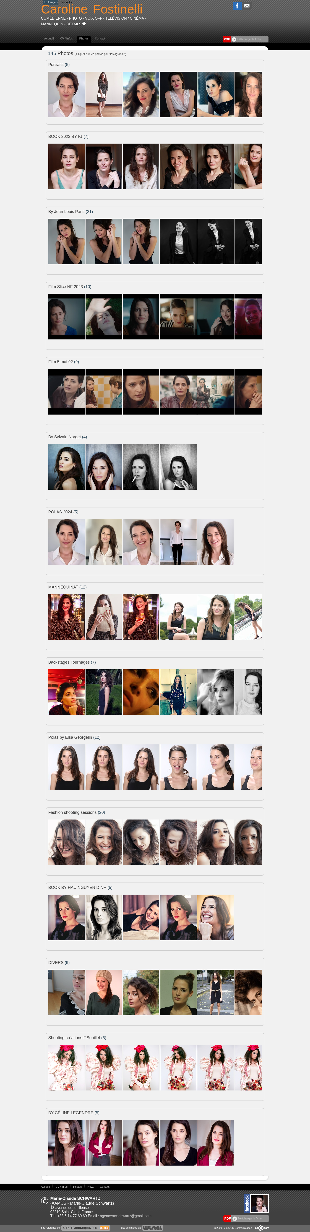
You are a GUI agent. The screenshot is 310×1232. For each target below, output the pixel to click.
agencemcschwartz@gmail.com (125, 1216)
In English (67, 2)
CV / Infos (66, 38)
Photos (84, 38)
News (91, 1186)
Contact (100, 38)
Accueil (49, 38)
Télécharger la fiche (246, 39)
